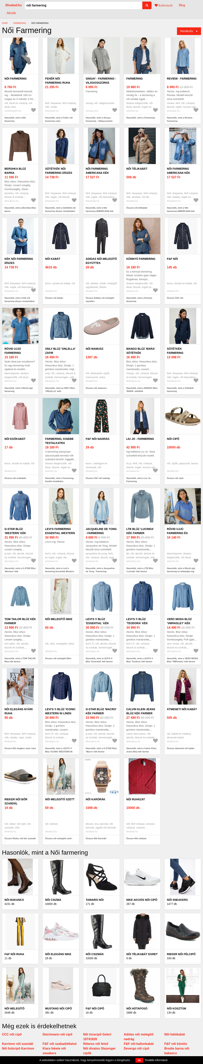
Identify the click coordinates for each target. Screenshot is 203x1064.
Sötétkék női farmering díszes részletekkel (58, 172)
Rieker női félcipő (181, 954)
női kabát (52, 258)
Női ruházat (135, 799)
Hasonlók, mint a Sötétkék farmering (180, 390)
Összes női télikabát (136, 208)
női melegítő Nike (58, 619)
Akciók (11, 13)
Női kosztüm (176, 1008)
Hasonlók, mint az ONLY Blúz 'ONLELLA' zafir (60, 390)
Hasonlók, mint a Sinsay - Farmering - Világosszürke (99, 119)
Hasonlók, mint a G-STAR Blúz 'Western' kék (20, 570)
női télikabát (136, 168)
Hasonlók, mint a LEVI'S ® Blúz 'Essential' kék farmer (99, 660)
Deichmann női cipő (57, 1034)
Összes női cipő (175, 478)
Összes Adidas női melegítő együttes (100, 299)
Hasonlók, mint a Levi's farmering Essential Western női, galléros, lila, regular (59, 571)
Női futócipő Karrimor (18, 1048)
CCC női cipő (12, 1034)
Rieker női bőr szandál (16, 801)
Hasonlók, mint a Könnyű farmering (139, 299)
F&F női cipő (95, 1008)
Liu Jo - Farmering (140, 438)
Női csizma (53, 899)
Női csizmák (95, 954)
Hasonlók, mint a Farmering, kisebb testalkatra (59, 480)
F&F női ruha (14, 954)
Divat (5, 23)
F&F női (172, 258)
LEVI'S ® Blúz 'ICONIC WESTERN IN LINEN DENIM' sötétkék (60, 713)
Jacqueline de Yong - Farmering (101, 531)
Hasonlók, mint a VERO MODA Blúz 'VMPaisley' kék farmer (182, 660)
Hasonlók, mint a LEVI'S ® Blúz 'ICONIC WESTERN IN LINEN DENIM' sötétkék (58, 751)
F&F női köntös (175, 1043)
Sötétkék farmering (175, 350)
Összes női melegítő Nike (58, 658)
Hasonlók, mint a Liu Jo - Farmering (139, 480)
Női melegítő (14, 1008)
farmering (19, 23)
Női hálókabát (174, 1034)
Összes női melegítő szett (58, 838)
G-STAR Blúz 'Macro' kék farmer (101, 711)
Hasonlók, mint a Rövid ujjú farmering (19, 390)
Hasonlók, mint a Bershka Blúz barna (20, 209)
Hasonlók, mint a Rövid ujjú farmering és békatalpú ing (181, 570)
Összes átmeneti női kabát (180, 748)
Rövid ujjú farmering (13, 350)
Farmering (134, 78)
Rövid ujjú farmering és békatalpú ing (178, 533)
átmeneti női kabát (182, 709)
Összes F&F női (175, 298)
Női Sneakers (177, 899)
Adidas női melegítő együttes (101, 260)
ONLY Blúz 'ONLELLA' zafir (60, 350)
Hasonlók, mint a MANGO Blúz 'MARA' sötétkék (142, 390)
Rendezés (186, 31)
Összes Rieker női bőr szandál (20, 838)
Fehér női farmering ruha (57, 80)
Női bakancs (14, 899)
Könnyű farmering (140, 258)
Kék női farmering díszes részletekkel (19, 263)
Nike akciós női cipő (141, 899)
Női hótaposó (136, 1008)
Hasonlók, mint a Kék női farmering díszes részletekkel (19, 299)
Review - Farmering (182, 78)
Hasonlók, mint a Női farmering (15, 119)
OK (139, 1060)
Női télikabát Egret (142, 954)
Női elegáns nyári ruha (19, 711)
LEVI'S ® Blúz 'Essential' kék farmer (97, 623)
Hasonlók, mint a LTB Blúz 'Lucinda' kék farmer (139, 570)
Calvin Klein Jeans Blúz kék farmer (140, 711)
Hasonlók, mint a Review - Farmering (180, 119)
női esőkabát (15, 438)
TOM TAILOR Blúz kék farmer (20, 621)
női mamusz (94, 348)
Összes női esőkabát (15, 478)
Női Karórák (95, 799)
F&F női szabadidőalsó (59, 1043)
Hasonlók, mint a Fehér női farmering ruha (59, 119)
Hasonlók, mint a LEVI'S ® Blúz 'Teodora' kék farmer (139, 660)
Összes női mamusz (96, 388)
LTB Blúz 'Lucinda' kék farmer (140, 531)
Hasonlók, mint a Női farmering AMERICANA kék (100, 209)
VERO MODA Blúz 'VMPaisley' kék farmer (179, 623)
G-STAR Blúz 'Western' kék (15, 531)
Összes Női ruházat (136, 838)
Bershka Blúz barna (15, 170)
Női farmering (16, 78)
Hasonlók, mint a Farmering (140, 118)
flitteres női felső (95, 1043)
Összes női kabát (54, 298)
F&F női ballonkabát (139, 1043)
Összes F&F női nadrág (98, 478)
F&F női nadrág (97, 438)
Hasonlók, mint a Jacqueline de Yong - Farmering (100, 570)
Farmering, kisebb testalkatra (59, 441)
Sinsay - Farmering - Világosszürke (101, 80)
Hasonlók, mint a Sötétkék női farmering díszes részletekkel (60, 209)
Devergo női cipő (136, 1048)
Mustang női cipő (58, 1008)
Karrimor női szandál (17, 1043)
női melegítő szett (59, 799)
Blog (182, 5)
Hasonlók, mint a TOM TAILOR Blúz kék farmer (20, 660)
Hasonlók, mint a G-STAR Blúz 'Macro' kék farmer (101, 750)
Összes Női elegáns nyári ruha (20, 748)
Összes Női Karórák (96, 838)
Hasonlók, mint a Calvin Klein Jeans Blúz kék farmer (141, 750)
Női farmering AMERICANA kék (97, 170)
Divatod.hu (13, 5)
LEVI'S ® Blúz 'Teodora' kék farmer (137, 623)
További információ (156, 1060)
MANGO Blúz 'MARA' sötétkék (140, 350)
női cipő (173, 438)
